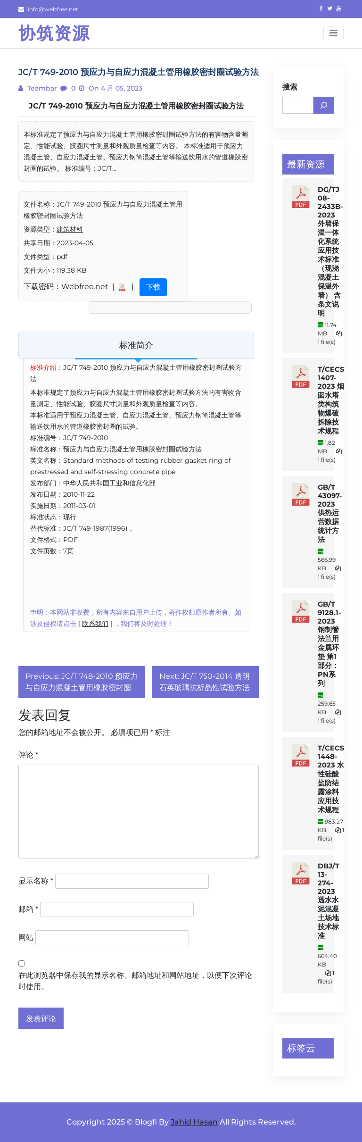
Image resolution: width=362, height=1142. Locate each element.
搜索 (289, 87)
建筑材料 (70, 229)
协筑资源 (54, 33)
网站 (25, 937)
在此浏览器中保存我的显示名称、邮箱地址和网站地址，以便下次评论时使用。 (135, 981)
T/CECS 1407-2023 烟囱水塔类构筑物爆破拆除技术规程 (331, 400)
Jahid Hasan (194, 1121)
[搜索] (323, 105)
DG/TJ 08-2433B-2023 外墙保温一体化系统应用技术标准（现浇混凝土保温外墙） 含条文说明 (330, 251)
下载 (153, 287)
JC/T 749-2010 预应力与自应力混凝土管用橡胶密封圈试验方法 (136, 105)
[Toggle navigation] (333, 33)
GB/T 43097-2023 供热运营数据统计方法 (330, 513)
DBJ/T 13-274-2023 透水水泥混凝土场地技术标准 (328, 901)
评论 (28, 754)
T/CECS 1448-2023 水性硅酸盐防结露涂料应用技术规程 (331, 779)
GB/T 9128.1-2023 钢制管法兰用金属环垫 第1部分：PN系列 (329, 644)
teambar (41, 88)
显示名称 (35, 880)
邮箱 (28, 909)
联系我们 (95, 623)
